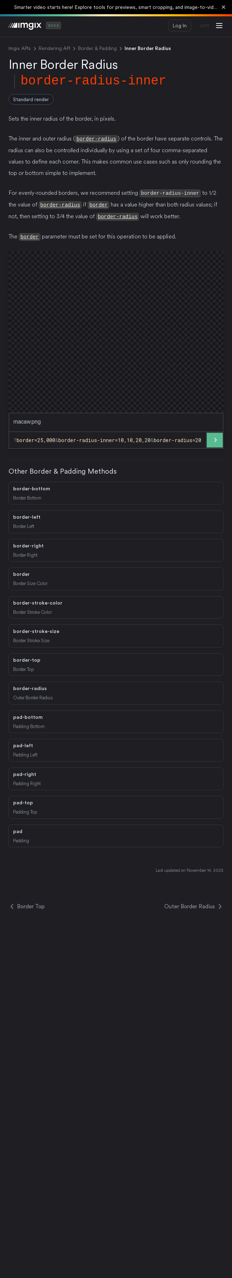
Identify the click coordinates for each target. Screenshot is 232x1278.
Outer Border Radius (193, 904)
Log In (180, 25)
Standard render (31, 99)
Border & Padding (97, 48)
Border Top (27, 904)
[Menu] (219, 25)
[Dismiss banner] (223, 7)
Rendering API (54, 48)
